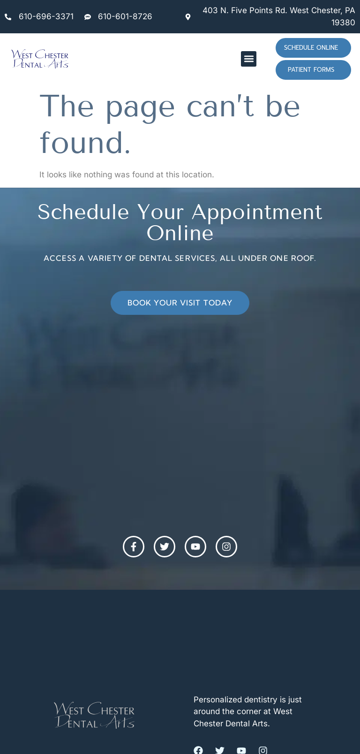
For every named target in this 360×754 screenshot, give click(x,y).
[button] (248, 59)
